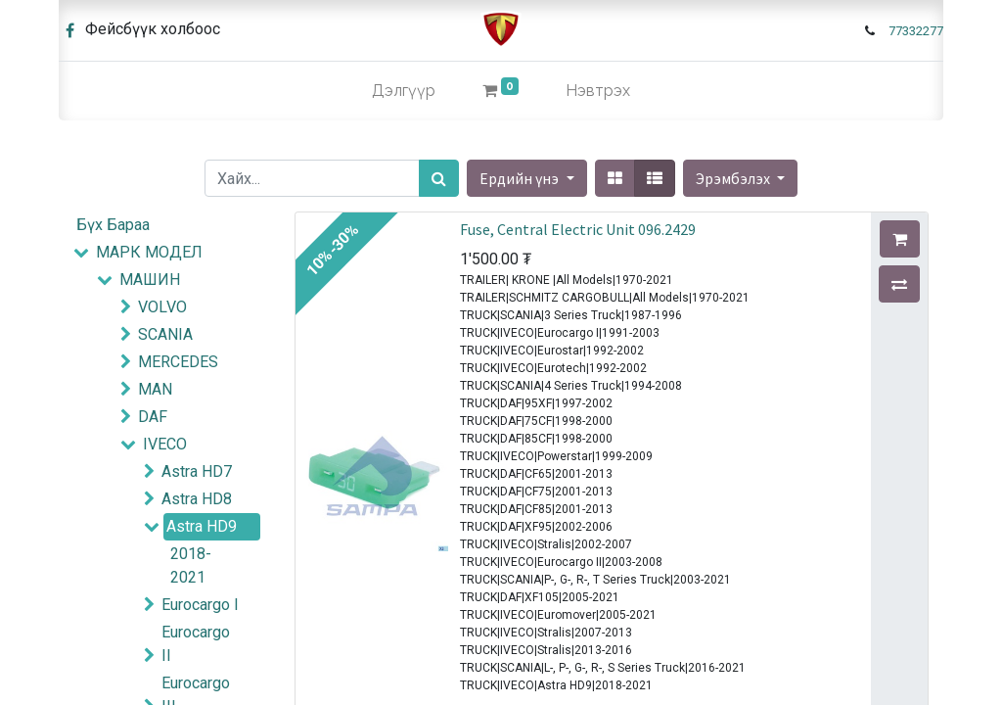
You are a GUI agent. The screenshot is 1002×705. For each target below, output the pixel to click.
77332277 (915, 31)
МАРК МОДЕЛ (149, 252)
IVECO (165, 444)
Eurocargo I (200, 604)
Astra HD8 (196, 499)
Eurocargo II (195, 644)
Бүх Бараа (113, 224)
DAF (152, 416)
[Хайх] (439, 178)
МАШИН (149, 279)
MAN (155, 389)
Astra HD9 (201, 526)
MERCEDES (178, 361)
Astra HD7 (196, 471)
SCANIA (165, 334)
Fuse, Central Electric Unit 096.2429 (578, 229)
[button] (740, 178)
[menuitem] (403, 91)
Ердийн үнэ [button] (520, 178)
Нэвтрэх (598, 90)
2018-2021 (190, 565)
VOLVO (162, 307)
